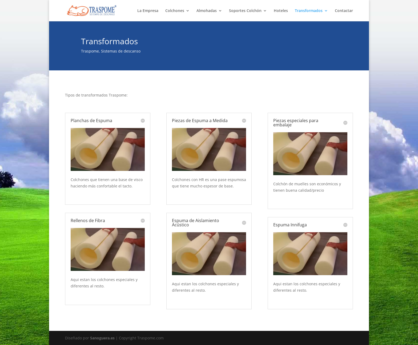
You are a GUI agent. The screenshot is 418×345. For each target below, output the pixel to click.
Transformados (309, 11)
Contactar (344, 11)
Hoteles (281, 11)
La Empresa (147, 11)
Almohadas (206, 11)
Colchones (174, 11)
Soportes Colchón (245, 11)
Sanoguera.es (102, 337)
